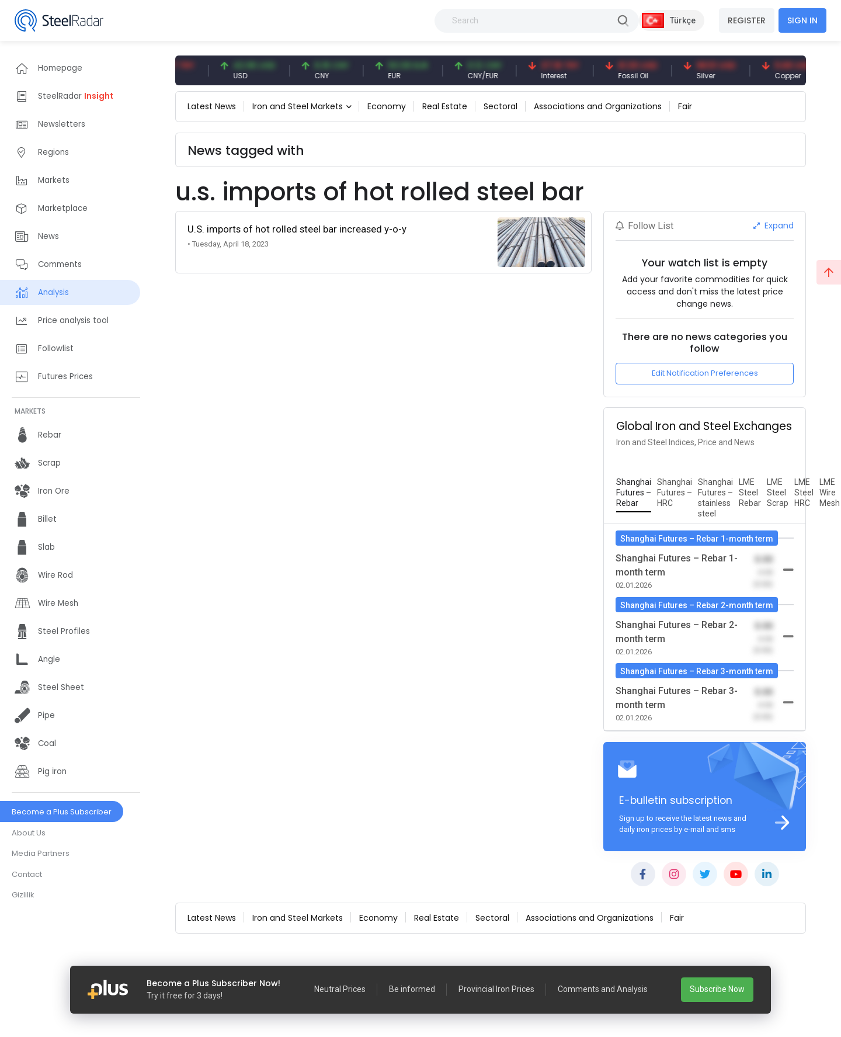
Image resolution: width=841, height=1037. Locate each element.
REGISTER (747, 20)
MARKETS (30, 411)
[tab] (633, 493)
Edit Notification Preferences (705, 373)
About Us (29, 832)
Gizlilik (23, 894)
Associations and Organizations (598, 106)
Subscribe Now (717, 989)
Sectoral (500, 106)
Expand (773, 225)
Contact (27, 874)
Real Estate (444, 106)
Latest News (211, 106)
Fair (685, 106)
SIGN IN (802, 20)
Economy (386, 106)
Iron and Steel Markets (297, 106)
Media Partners (40, 853)
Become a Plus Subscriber (62, 811)
